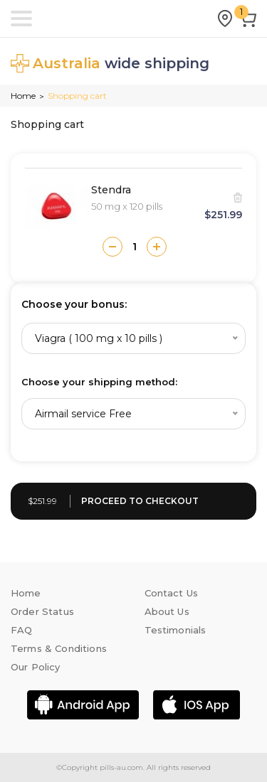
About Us (167, 611)
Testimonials (175, 630)
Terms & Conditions (59, 648)
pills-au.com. (121, 767)
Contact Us (172, 593)
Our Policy (36, 667)
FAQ (21, 630)
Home (23, 95)
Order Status (42, 611)
